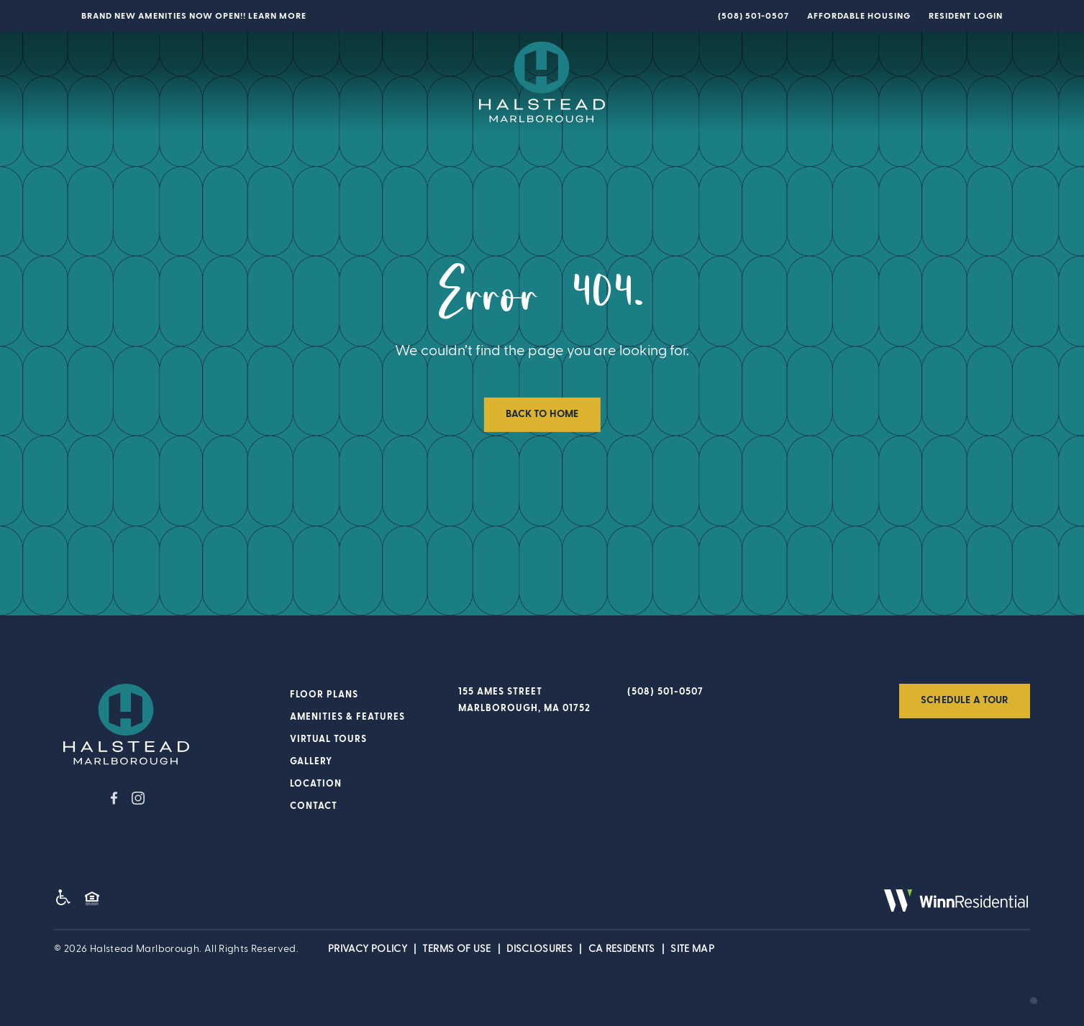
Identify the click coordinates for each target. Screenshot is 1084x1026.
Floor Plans (118, 82)
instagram (138, 798)
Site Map (692, 949)
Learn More (277, 16)
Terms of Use (456, 949)
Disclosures (539, 949)
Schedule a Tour (964, 700)
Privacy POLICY (367, 949)
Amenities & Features (240, 82)
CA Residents (621, 949)
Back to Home (542, 414)
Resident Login (966, 16)
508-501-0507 (756, 16)
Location (761, 83)
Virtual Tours (366, 82)
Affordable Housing (859, 16)
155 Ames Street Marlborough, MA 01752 (524, 700)
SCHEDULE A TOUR (942, 80)
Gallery (692, 83)
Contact (832, 83)
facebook (113, 798)
